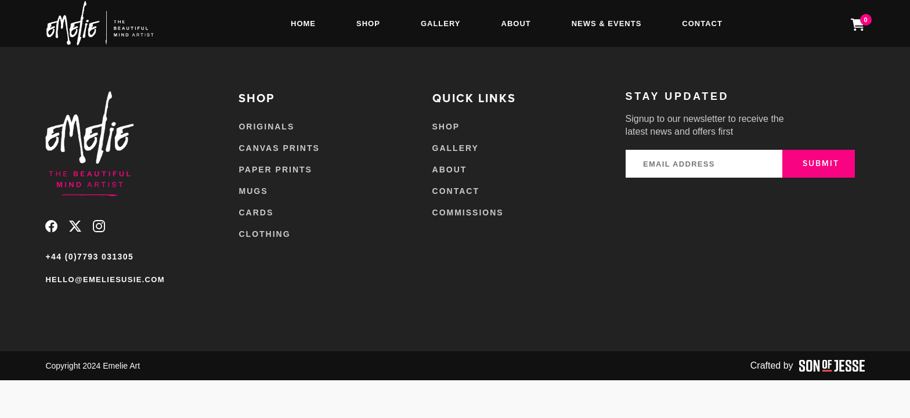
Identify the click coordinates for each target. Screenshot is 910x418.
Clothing (264, 234)
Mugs (253, 191)
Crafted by (807, 366)
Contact (702, 23)
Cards (256, 212)
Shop (368, 23)
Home (303, 23)
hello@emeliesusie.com (104, 279)
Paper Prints (275, 169)
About (516, 23)
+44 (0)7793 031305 (89, 256)
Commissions (468, 212)
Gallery (441, 23)
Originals (266, 126)
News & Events (607, 23)
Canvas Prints (279, 148)
